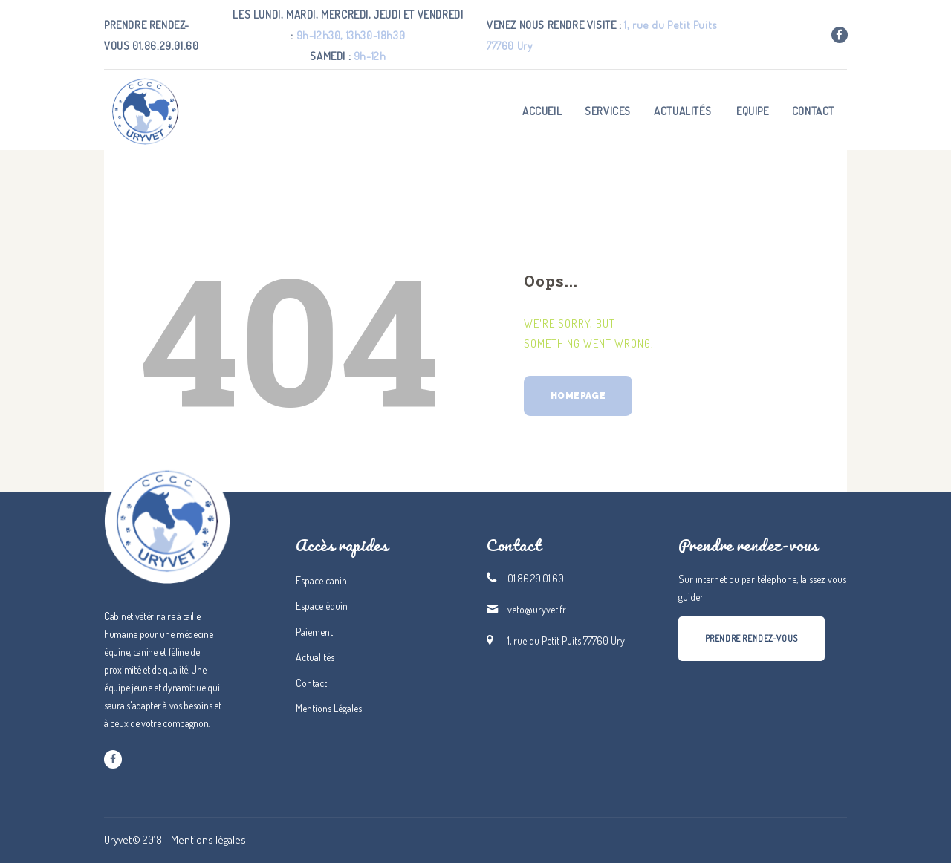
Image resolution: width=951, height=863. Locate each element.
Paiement (314, 631)
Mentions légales (208, 840)
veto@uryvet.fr (536, 609)
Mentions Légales (329, 708)
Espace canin (321, 580)
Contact (311, 683)
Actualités (315, 657)
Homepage (578, 396)
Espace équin (322, 605)
